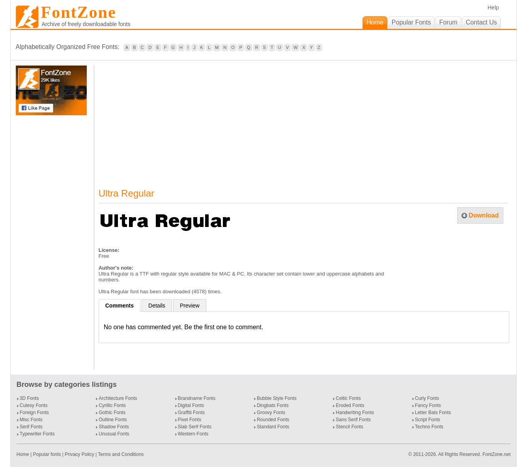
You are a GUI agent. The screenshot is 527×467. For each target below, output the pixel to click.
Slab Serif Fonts (194, 426)
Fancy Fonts (428, 405)
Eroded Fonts (350, 405)
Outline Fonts (113, 419)
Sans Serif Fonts (353, 419)
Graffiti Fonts (191, 412)
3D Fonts (29, 398)
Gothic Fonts (112, 412)
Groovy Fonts (271, 412)
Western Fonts (193, 434)
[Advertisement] (53, 242)
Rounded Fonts (273, 419)
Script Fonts (427, 419)
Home (23, 454)
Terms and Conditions (121, 454)
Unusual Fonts (114, 434)
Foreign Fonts (34, 412)
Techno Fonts (429, 426)
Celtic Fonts (348, 398)
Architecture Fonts (118, 398)
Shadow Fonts (114, 426)
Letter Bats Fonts (433, 412)
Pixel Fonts (189, 419)
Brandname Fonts (196, 398)
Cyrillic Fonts (112, 405)
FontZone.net (496, 454)
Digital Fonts (191, 405)
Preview (190, 305)
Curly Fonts (427, 398)
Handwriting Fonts (355, 412)
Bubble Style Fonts (277, 398)
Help (493, 7)
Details (156, 305)
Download (484, 215)
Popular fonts (47, 454)
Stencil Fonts (349, 426)
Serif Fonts (31, 426)
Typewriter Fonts (37, 434)
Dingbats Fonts (273, 405)
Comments (119, 305)
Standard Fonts (273, 426)
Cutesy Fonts (34, 405)
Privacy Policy (79, 454)
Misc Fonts (31, 419)
